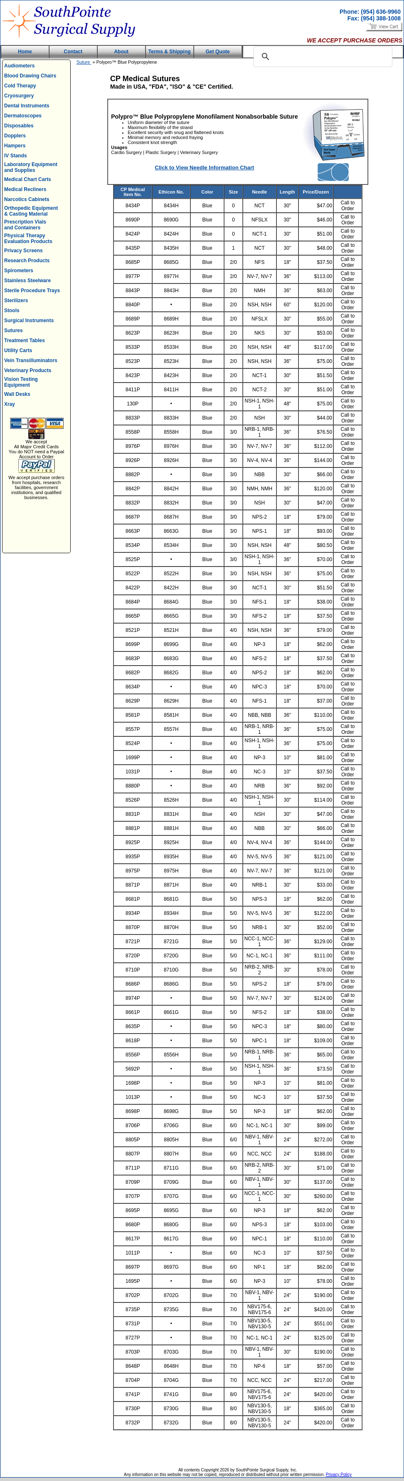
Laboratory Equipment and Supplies (30, 167)
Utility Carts (18, 350)
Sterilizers (16, 300)
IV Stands (15, 156)
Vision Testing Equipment (21, 382)
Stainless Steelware (27, 280)
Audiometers (19, 66)
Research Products (26, 260)
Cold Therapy (20, 86)
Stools (12, 310)
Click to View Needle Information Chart (204, 167)
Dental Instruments (26, 106)
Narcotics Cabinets (26, 199)
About (121, 52)
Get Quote (218, 52)
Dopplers (15, 136)
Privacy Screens (23, 250)
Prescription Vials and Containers (25, 225)
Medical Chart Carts (27, 179)
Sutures (13, 330)
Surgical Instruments (29, 320)
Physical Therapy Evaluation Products (28, 238)
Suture (83, 62)
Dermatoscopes (23, 116)
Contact (73, 52)
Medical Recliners (25, 189)
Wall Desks (17, 394)
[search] (321, 57)
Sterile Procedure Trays (32, 290)
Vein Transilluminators (30, 360)
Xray (9, 404)
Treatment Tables (24, 340)
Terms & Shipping (169, 52)
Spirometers (18, 270)
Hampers (14, 146)
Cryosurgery (19, 96)
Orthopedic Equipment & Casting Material (31, 211)
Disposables (19, 126)
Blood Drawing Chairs (30, 76)
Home (25, 52)
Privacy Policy (339, 1474)
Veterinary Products (27, 370)
